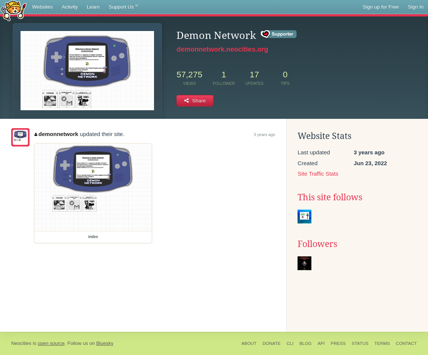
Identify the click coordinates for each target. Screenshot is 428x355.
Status (360, 343)
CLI (290, 343)
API (321, 343)
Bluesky (104, 343)
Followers (317, 244)
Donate (271, 343)
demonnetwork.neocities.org (222, 49)
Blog (305, 343)
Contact (406, 343)
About (249, 343)
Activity (70, 7)
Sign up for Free (381, 7)
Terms (382, 343)
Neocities (21, 343)
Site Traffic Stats (318, 173)
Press (338, 343)
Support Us (123, 7)
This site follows (330, 197)
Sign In (416, 7)
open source (51, 343)
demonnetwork (56, 134)
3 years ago (264, 134)
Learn (93, 7)
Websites (42, 7)
